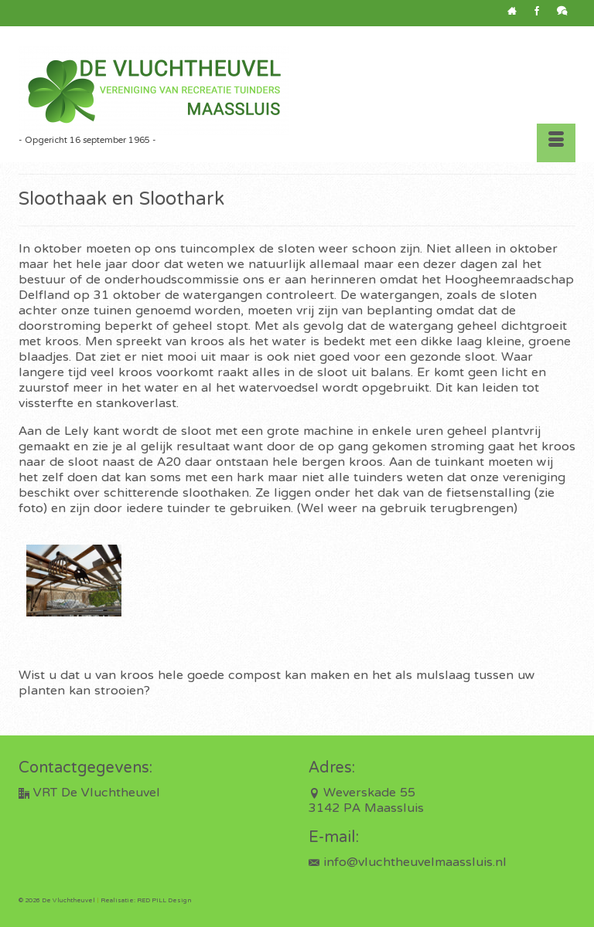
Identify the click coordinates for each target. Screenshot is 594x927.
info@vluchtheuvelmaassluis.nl (408, 863)
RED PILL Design (164, 900)
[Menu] (556, 143)
